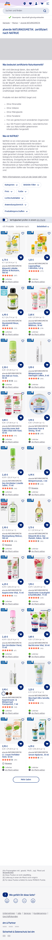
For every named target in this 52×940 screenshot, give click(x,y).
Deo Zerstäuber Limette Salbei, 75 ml (12, 484)
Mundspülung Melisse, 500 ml (12, 537)
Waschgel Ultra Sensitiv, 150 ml (39, 699)
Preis (7, 192)
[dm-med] (17, 926)
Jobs (19, 913)
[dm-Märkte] (24, 3)
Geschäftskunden (10, 917)
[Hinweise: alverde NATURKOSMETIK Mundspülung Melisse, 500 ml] (7, 544)
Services (27, 913)
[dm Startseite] (7, 3)
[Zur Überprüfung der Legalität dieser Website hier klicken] (9, 936)
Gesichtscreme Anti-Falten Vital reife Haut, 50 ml (12, 431)
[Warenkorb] (42, 3)
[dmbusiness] (11, 926)
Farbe (20, 192)
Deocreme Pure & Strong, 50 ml (36, 430)
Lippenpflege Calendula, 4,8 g (35, 267)
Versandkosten (8, 872)
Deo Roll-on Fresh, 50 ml (10, 377)
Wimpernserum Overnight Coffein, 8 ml (38, 375)
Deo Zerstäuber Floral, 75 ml (12, 646)
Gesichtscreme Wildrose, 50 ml (35, 324)
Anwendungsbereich (14, 205)
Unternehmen (9, 913)
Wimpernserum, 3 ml (37, 481)
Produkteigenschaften (14, 211)
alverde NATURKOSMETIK (30, 23)
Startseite (6, 23)
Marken (15, 23)
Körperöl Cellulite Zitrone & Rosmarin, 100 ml (11, 270)
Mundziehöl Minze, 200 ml (10, 324)
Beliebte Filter (29, 185)
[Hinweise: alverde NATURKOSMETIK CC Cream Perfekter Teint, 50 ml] (7, 763)
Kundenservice (39, 913)
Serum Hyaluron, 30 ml (38, 755)
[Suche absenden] (44, 11)
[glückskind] (5, 926)
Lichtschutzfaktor (12, 198)
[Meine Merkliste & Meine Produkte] (30, 3)
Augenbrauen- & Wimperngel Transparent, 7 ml (10, 702)
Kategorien (9, 185)
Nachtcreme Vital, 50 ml (38, 645)
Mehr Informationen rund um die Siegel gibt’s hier (25, 177)
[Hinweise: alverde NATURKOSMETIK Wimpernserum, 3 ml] (33, 488)
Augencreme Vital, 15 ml (13, 593)
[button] (47, 3)
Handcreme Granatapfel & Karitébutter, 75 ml (39, 594)
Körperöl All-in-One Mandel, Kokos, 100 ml (38, 537)
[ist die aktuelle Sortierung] (40, 227)
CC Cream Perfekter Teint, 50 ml (11, 756)
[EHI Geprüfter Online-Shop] (4, 936)
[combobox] (26, 11)
